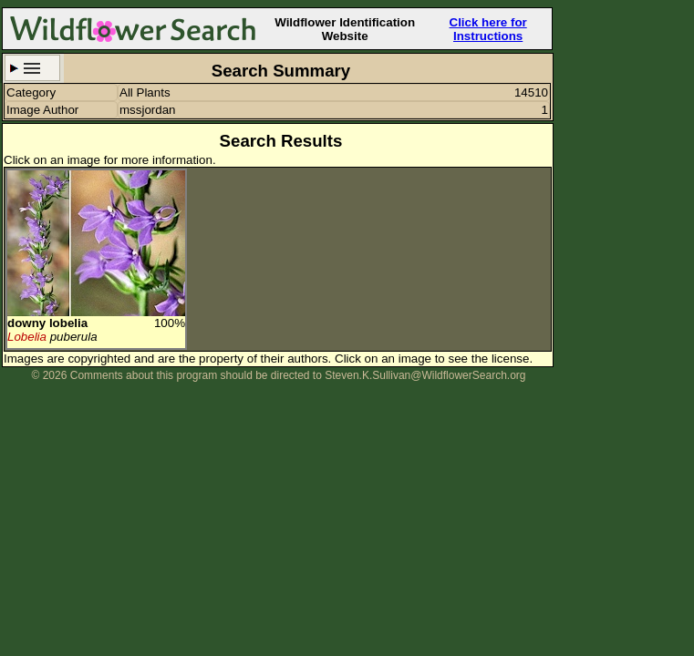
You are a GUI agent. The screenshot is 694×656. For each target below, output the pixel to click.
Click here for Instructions (488, 29)
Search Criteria (32, 68)
